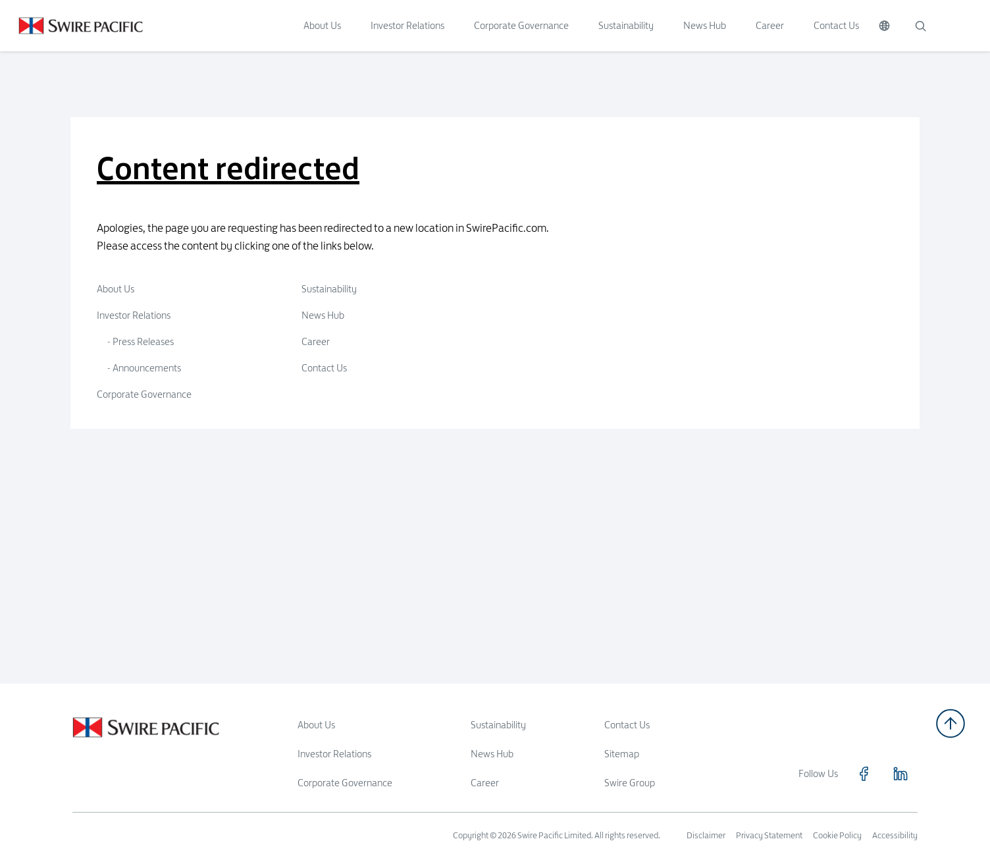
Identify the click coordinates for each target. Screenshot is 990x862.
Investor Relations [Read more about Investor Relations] (334, 753)
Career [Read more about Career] (485, 782)
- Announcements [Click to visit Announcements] (144, 368)
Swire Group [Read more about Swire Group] (629, 782)
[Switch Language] (884, 25)
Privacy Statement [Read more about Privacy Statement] (769, 835)
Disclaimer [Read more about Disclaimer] (706, 835)
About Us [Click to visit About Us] (322, 25)
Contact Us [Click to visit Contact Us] (836, 25)
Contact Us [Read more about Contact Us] (627, 724)
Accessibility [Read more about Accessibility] (895, 835)
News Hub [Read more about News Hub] (492, 753)
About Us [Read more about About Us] (316, 724)
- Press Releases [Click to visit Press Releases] (140, 341)
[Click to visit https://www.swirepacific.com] (71, 25)
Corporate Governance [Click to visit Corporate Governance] (521, 25)
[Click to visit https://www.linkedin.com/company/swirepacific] (900, 774)
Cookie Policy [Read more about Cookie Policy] (837, 835)
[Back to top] (950, 723)
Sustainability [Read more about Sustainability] (498, 724)
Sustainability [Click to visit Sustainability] (626, 25)
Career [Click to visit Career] (770, 25)
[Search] (920, 25)
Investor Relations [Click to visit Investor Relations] (407, 25)
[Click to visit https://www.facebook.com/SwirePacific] (864, 774)
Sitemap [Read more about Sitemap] (621, 753)
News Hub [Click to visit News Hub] (704, 25)
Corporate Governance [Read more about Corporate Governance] (345, 782)
